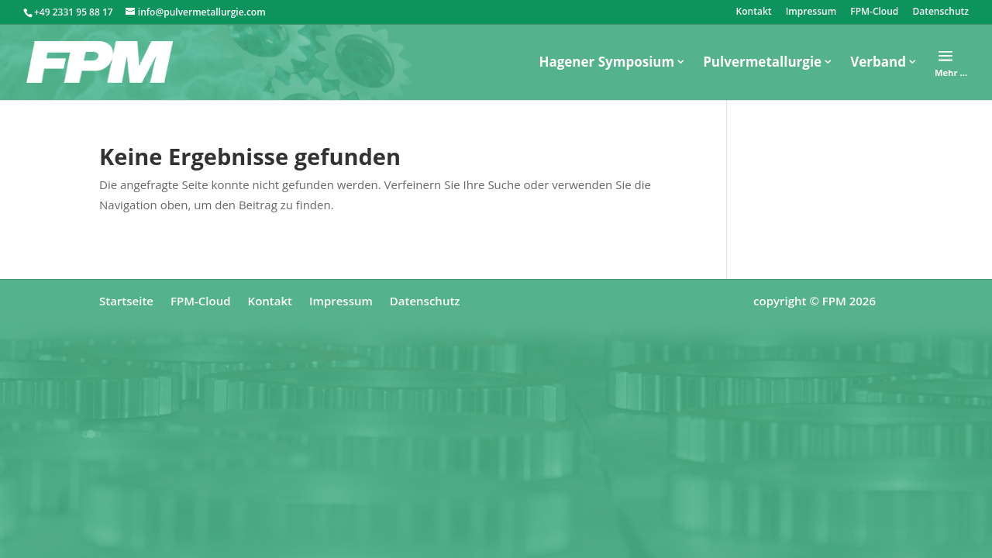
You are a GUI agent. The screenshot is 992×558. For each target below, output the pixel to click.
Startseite (126, 300)
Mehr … (951, 72)
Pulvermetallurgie (762, 62)
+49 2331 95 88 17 (73, 12)
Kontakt (754, 12)
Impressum (811, 12)
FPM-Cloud (874, 12)
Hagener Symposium (606, 62)
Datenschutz (940, 12)
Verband (878, 62)
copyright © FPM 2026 (814, 300)
